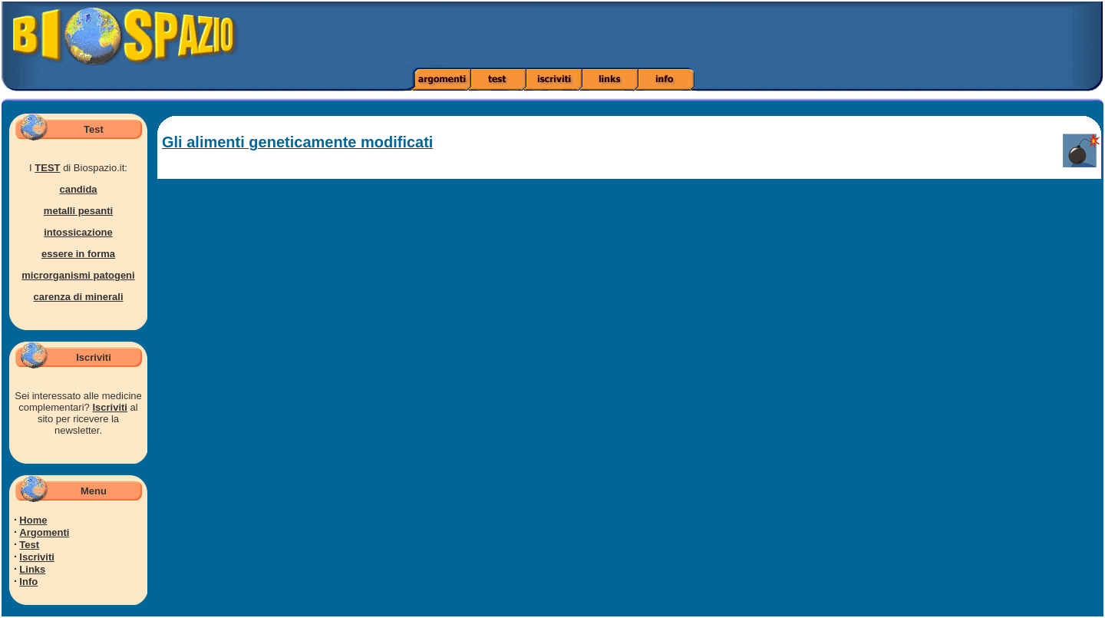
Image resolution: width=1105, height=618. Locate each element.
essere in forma (78, 253)
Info (28, 581)
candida (78, 189)
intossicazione (78, 232)
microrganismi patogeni (77, 275)
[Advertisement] (777, 35)
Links (32, 569)
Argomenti (44, 532)
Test (29, 544)
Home (33, 520)
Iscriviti (109, 407)
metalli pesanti (78, 210)
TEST (47, 168)
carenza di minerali (78, 296)
